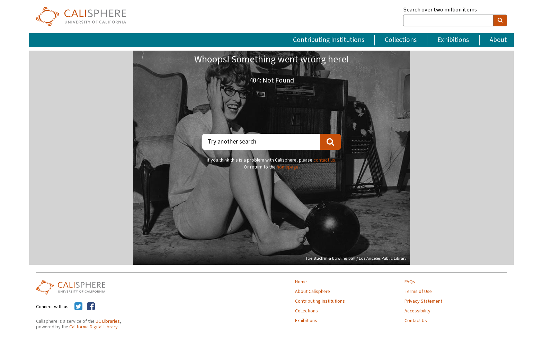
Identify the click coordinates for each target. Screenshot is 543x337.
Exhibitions (453, 40)
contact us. (324, 160)
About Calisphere (312, 291)
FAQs (409, 281)
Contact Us (415, 320)
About (498, 40)
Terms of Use (418, 291)
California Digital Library (93, 326)
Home (301, 281)
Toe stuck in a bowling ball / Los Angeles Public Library (356, 258)
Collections (401, 40)
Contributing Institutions (328, 40)
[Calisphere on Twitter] (78, 306)
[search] (500, 20)
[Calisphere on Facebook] (91, 306)
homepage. (288, 167)
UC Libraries (108, 321)
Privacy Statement (423, 301)
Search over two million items (440, 10)
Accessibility (417, 311)
